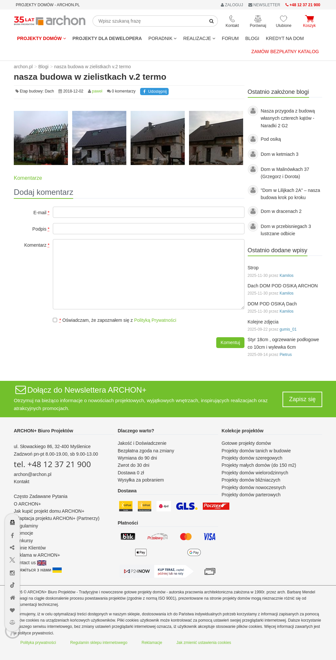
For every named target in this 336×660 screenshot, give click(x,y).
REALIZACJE (199, 38)
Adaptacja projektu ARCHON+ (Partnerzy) (56, 518)
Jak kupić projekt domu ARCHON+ (49, 511)
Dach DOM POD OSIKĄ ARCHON (283, 285)
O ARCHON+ (27, 503)
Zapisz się (302, 399)
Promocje (23, 533)
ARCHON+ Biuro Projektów (43, 430)
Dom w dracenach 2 (281, 211)
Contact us (30, 562)
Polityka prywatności (38, 642)
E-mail (41, 212)
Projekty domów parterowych (251, 494)
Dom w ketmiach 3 (280, 154)
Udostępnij (154, 91)
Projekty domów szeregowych (251, 458)
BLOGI (252, 38)
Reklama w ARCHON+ (37, 555)
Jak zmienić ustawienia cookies (204, 642)
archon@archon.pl (33, 474)
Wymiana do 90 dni (137, 458)
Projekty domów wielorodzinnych (254, 472)
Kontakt (21, 481)
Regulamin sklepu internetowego (98, 642)
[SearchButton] (211, 21)
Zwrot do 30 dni (134, 465)
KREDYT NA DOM (285, 38)
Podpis (41, 229)
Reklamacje (152, 642)
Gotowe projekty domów (246, 443)
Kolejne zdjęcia (263, 321)
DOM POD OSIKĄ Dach (272, 303)
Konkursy (23, 540)
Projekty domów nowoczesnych (253, 487)
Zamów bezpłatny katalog (285, 51)
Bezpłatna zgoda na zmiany (146, 450)
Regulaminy (26, 525)
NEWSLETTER (264, 5)
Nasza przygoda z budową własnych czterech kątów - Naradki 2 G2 (288, 118)
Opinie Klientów (30, 547)
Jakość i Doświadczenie (142, 443)
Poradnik (162, 38)
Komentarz (37, 245)
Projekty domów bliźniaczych (250, 480)
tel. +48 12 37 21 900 (52, 464)
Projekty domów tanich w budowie (256, 450)
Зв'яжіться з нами (38, 569)
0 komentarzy (124, 91)
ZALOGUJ (232, 5)
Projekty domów (41, 38)
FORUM (230, 38)
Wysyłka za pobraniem (141, 480)
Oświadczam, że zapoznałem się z (114, 320)
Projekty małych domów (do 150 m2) (258, 465)
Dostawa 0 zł (131, 472)
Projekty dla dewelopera (107, 38)
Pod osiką (271, 139)
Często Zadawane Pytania (40, 496)
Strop (253, 267)
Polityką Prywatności (155, 320)
